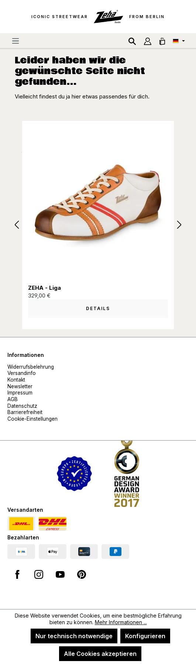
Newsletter (19, 386)
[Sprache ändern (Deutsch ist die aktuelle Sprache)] (179, 40)
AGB (12, 399)
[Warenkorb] (162, 40)
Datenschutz (22, 406)
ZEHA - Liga (44, 287)
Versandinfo (21, 373)
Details (98, 308)
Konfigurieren (145, 636)
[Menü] (15, 40)
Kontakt (16, 380)
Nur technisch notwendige (74, 636)
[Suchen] (132, 40)
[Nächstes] (179, 225)
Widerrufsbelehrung (30, 367)
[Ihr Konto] (147, 40)
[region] (98, 225)
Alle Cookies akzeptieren (100, 653)
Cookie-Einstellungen (32, 419)
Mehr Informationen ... (121, 622)
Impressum (19, 393)
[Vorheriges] (16, 225)
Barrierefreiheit (24, 412)
